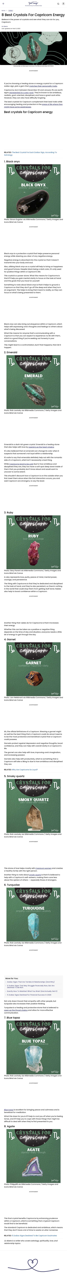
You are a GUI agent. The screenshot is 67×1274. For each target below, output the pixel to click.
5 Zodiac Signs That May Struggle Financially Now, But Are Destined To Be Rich (30, 986)
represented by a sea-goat (21, 92)
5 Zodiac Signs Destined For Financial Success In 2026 (29, 995)
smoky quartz (35, 875)
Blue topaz (8, 1110)
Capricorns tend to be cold (21, 464)
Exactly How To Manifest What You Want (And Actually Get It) (32, 991)
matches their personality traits (43, 86)
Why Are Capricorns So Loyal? (25, 769)
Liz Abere (5, 26)
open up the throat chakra (16, 1010)
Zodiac (11, 11)
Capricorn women (43, 868)
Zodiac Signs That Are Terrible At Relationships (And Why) (31, 982)
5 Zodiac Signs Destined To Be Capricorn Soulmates (34, 1235)
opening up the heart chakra (41, 447)
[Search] (57, 3)
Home (3, 10)
